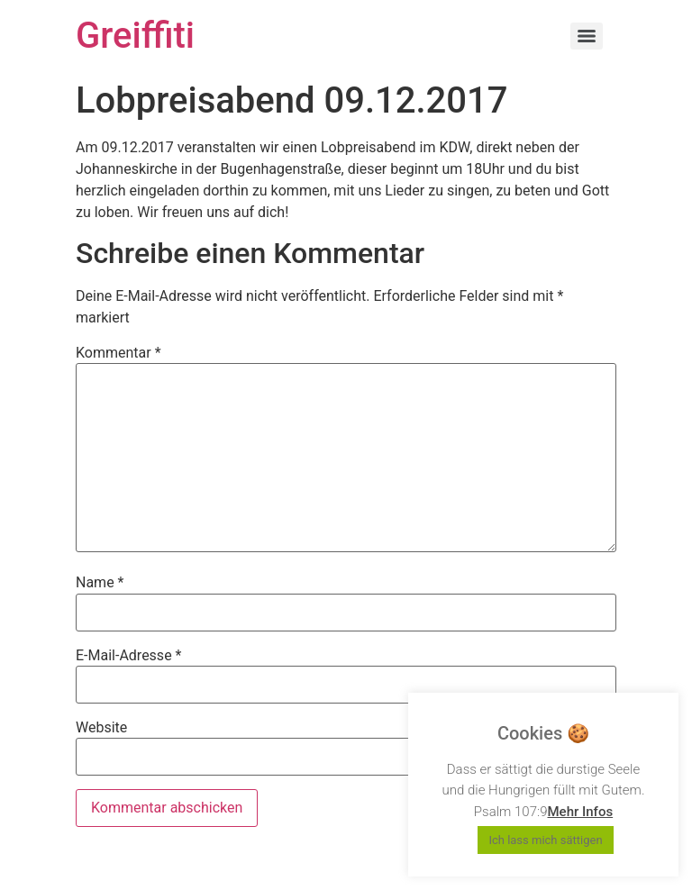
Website (101, 728)
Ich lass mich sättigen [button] (545, 840)
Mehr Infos (580, 812)
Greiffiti (135, 35)
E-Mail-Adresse (128, 656)
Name (100, 583)
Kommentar (118, 353)
